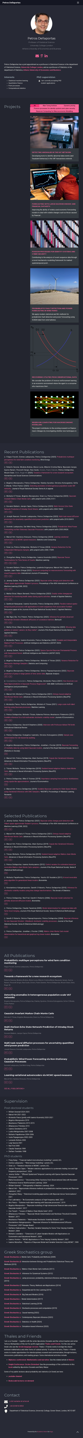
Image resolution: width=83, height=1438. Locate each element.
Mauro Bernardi (23, 594)
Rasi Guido (34, 470)
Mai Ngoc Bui (11, 617)
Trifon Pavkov (17, 486)
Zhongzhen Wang (13, 557)
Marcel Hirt (10, 537)
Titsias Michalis (12, 768)
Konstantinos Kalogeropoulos (18, 888)
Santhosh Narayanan (14, 604)
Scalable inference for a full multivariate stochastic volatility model (29, 717)
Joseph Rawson (12, 516)
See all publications (14, 1089)
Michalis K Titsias (13, 496)
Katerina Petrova (43, 714)
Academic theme (42, 1431)
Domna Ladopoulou (26, 457)
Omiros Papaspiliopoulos (51, 671)
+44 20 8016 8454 (17, 1406)
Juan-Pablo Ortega (18, 570)
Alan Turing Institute (50, 106)
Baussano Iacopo (70, 467)
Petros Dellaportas (11, 2)
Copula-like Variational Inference (61, 758)
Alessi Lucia (38, 467)
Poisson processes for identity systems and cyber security (54, 108)
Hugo (51, 1431)
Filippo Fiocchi (12, 457)
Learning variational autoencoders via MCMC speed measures (38, 1075)
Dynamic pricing (69, 106)
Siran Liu (43, 496)
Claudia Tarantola (29, 908)
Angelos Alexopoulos (15, 483)
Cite (10, 462)
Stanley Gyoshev (47, 483)
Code (15, 563)
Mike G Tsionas (29, 779)
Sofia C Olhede (68, 1001)
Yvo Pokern (22, 617)
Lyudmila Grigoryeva (45, 568)
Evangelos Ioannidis (31, 735)
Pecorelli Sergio (22, 470)
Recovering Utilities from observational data (54, 377)
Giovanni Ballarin (13, 506)
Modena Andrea (26, 467)
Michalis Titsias (29, 714)
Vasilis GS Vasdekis (49, 877)
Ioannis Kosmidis (44, 557)
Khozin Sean (9, 473)
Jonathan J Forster (48, 745)
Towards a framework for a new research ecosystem (53, 473)
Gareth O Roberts (38, 888)
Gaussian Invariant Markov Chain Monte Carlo (29, 1013)
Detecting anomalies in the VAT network (51, 152)
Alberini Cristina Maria (53, 467)
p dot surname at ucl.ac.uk (19, 1401)
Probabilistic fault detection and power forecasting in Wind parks (52, 309)
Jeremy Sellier (12, 581)
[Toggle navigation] (78, 2)
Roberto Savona (12, 467)
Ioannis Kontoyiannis (31, 864)
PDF (6, 462)
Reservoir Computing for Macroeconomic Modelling (54, 111)
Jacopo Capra (25, 506)
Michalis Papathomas (15, 877)
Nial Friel (26, 898)
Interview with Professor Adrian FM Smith (59, 725)
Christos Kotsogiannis (64, 483)
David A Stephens (30, 725)
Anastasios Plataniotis (59, 714)
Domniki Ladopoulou (28, 516)
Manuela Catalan (36, 627)
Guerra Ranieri (9, 470)
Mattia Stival (11, 594)
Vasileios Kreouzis (23, 537)
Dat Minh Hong (29, 527)
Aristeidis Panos (13, 640)
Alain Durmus (37, 758)
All (35, 106)
